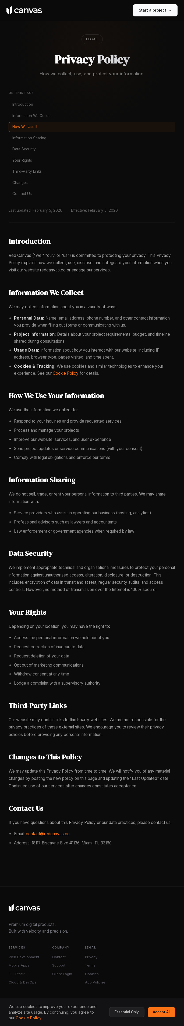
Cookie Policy (66, 373)
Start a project (155, 10)
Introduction (22, 104)
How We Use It (24, 127)
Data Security (24, 149)
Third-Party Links (27, 171)
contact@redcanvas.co (48, 833)
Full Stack (17, 974)
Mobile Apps (19, 965)
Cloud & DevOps (22, 982)
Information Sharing (29, 138)
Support (58, 965)
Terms (90, 965)
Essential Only (127, 1012)
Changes (20, 183)
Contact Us (22, 194)
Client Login (62, 974)
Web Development (24, 957)
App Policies (95, 982)
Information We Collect (32, 116)
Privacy (91, 957)
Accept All (161, 1012)
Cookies (92, 974)
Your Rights (22, 160)
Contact (59, 957)
